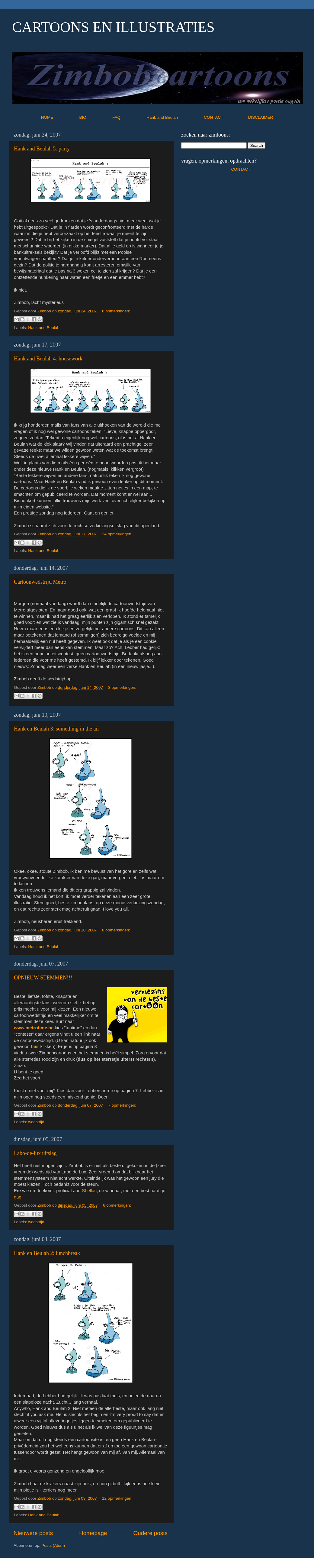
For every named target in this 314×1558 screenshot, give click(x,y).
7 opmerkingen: (122, 1105)
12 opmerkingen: (117, 1498)
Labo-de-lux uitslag (35, 1153)
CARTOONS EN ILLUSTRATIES (113, 27)
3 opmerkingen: (122, 687)
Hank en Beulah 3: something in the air (56, 729)
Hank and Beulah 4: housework (48, 359)
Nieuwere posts (33, 1533)
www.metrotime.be (33, 1027)
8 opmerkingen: (116, 930)
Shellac (89, 1190)
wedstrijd (36, 1122)
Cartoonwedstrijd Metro (40, 582)
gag (17, 1197)
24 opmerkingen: (117, 534)
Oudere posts (150, 1533)
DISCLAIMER (260, 117)
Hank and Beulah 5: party (42, 149)
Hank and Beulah (174, 117)
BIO (95, 117)
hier (35, 1046)
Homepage (93, 1533)
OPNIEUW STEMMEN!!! (43, 978)
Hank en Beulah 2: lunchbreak (47, 1253)
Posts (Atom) (53, 1545)
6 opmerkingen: (116, 311)
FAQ (129, 117)
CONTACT (226, 117)
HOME (59, 117)
